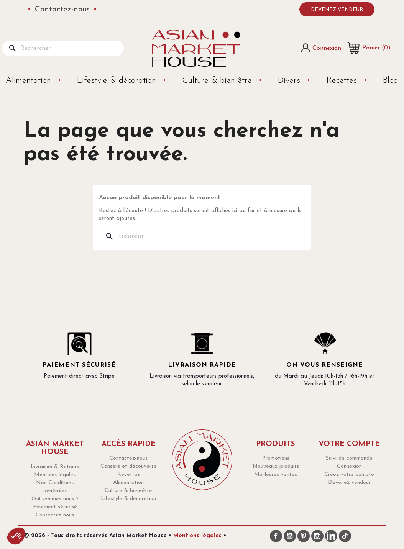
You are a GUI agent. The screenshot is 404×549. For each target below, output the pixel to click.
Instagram (317, 536)
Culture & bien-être (218, 80)
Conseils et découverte (128, 466)
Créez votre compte (349, 474)
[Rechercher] (63, 48)
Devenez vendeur (337, 9)
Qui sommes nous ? (55, 499)
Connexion (349, 466)
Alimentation (30, 80)
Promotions (275, 458)
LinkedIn (331, 536)
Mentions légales (55, 475)
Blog (390, 80)
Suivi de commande (349, 458)
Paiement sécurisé (55, 507)
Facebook (276, 536)
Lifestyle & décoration (118, 80)
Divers (290, 80)
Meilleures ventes (275, 474)
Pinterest (303, 536)
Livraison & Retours (55, 467)
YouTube (290, 536)
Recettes (343, 80)
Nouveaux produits (276, 466)
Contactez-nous (62, 9)
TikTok (345, 536)
